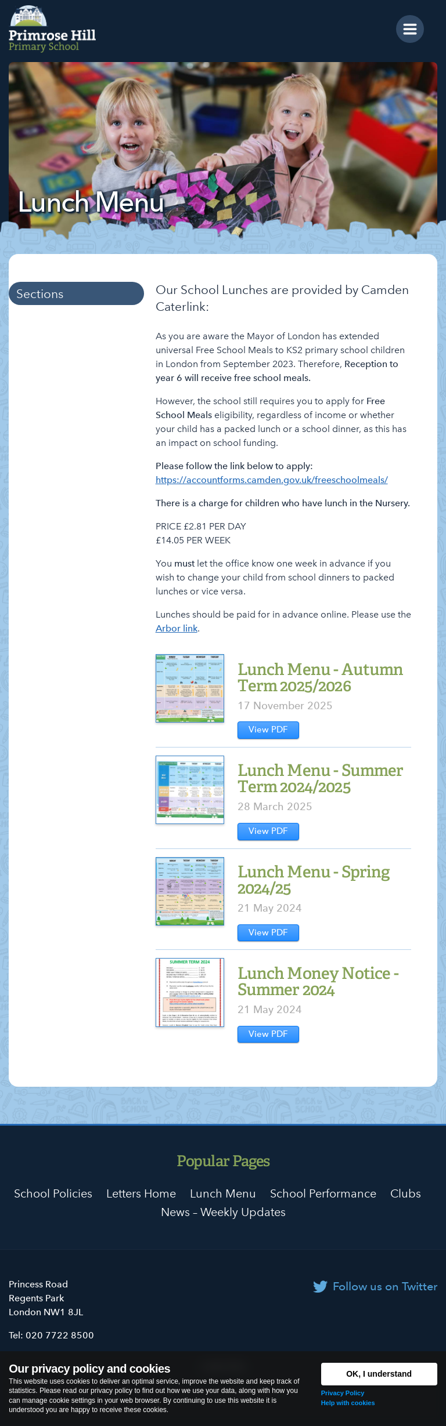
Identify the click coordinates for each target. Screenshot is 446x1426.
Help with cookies (348, 1402)
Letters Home (141, 1193)
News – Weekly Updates (223, 1212)
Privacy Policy (343, 1392)
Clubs (405, 1193)
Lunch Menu (223, 1193)
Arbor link (176, 628)
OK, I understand (379, 1373)
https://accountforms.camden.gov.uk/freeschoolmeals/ (272, 479)
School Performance (323, 1193)
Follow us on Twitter (385, 1286)
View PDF (268, 729)
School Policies (53, 1193)
